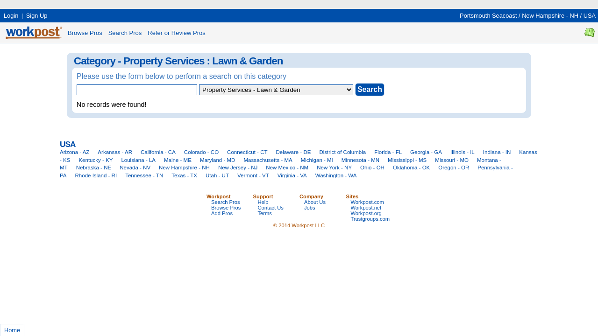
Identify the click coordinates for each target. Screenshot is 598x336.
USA (590, 15)
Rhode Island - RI (96, 175)
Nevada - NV (135, 167)
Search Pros (125, 32)
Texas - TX (184, 175)
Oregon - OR (453, 167)
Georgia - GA (426, 152)
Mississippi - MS (407, 160)
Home (12, 330)
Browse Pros (85, 32)
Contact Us (271, 207)
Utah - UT (217, 175)
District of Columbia (342, 152)
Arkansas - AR (115, 152)
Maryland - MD (217, 160)
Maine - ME (178, 160)
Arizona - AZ (74, 152)
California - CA (158, 152)
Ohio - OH (372, 167)
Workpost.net (366, 207)
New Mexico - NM (287, 167)
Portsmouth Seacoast (488, 15)
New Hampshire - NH (550, 15)
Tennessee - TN (144, 175)
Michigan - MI (317, 160)
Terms (265, 213)
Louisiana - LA (138, 160)
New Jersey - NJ (237, 167)
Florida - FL (388, 152)
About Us (315, 202)
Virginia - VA (292, 175)
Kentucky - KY (95, 160)
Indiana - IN (497, 152)
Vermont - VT (253, 175)
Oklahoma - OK (411, 167)
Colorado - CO (201, 152)
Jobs (309, 207)
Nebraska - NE (94, 167)
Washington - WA (336, 175)
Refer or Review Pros (177, 32)
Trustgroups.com (370, 219)
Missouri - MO (452, 160)
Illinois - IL (462, 152)
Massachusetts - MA (267, 160)
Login (11, 15)
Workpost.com (367, 202)
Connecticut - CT (247, 152)
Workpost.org (366, 213)
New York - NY (334, 167)
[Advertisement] (170, 3)
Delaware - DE (293, 152)
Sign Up (37, 15)
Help (263, 202)
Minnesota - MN (360, 160)
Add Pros (222, 213)
